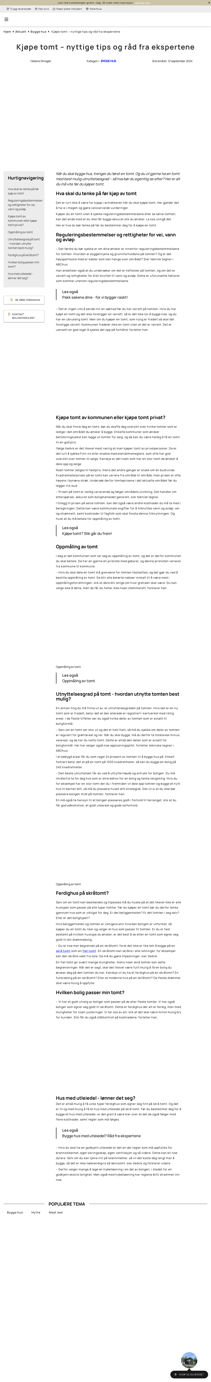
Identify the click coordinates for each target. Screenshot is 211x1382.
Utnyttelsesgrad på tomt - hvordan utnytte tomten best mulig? (24, 243)
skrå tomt (63, 951)
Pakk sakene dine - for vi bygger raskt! (95, 297)
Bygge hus (38, 32)
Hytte (35, 1212)
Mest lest (56, 1212)
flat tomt (89, 951)
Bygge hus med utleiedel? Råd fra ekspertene (101, 1135)
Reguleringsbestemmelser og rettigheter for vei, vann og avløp (25, 205)
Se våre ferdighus (24, 300)
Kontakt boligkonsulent (20, 316)
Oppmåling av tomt (20, 232)
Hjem (7, 32)
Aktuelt (20, 32)
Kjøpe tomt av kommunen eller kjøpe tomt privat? (22, 220)
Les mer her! (143, 2)
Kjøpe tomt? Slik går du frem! (87, 533)
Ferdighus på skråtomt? (23, 255)
